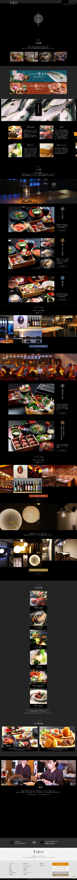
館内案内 (11, 870)
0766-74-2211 (50, 843)
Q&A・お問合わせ (12, 872)
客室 (32, 1)
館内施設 (38, 1)
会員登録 (41, 863)
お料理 (23, 1)
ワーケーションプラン (27, 872)
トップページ (11, 863)
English (65, 1)
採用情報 (25, 874)
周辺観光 (44, 1)
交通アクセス (50, 1)
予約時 (37, 713)
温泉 (28, 1)
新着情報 (25, 868)
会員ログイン (42, 865)
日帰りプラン (58, 1)
